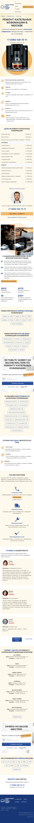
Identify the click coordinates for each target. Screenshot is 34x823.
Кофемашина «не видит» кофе (21, 419)
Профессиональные (8, 338)
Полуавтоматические (9, 342)
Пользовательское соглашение (25, 814)
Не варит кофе (8, 419)
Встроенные (19, 342)
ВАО (19, 761)
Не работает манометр (22, 427)
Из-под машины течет (12, 405)
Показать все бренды (17, 323)
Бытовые (17, 338)
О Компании (18, 2)
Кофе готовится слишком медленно (17, 412)
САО (8, 761)
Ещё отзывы (29, 638)
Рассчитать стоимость (17, 214)
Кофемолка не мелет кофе (11, 416)
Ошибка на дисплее (10, 427)
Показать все (17, 717)
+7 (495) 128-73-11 (17, 39)
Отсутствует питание (17, 430)
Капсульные (16, 346)
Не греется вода (23, 405)
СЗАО (18, 765)
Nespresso (4, 320)
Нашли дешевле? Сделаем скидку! (17, 217)
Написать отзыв (17, 639)
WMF (30, 320)
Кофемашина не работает (11, 401)
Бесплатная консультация (9, 281)
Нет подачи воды (24, 416)
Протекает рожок (24, 401)
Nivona (11, 320)
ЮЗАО (12, 765)
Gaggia (17, 316)
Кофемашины (10, 16)
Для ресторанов (13, 349)
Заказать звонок (17, 497)
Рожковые (8, 346)
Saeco (11, 316)
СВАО (13, 761)
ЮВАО (24, 761)
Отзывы (17, 9)
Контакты (18, 11)
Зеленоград (25, 765)
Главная (3, 16)
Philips (29, 316)
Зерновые (27, 342)
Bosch (23, 316)
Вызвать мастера (28, 7)
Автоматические (26, 338)
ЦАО (3, 761)
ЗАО (7, 765)
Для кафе (22, 349)
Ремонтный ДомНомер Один (7, 6)
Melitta (17, 320)
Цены (16, 6)
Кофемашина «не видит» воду (16, 408)
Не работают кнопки (11, 423)
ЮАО (30, 761)
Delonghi (5, 316)
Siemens (24, 320)
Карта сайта (30, 816)
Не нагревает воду (23, 423)
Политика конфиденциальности (25, 812)
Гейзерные (24, 346)
